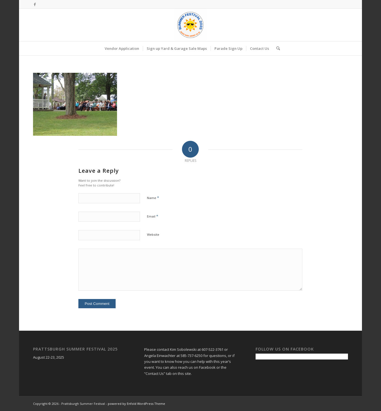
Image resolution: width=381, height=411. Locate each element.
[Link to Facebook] (35, 4)
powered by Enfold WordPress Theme (136, 403)
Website (153, 234)
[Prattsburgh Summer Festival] (190, 25)
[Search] (276, 48)
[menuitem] (122, 48)
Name (153, 197)
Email (152, 216)
